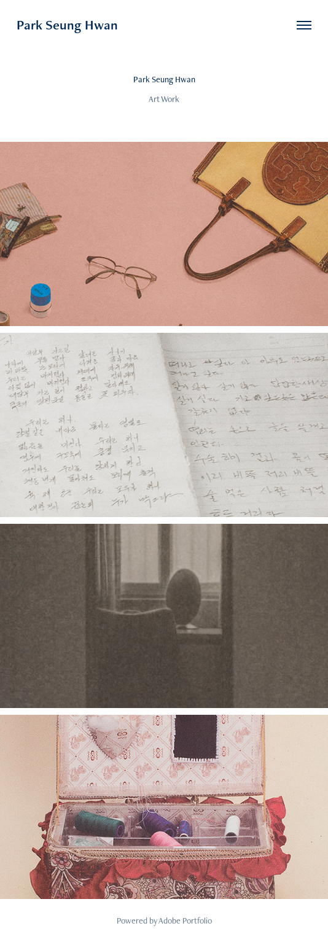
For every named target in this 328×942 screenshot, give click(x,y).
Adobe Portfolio (185, 920)
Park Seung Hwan (67, 25)
